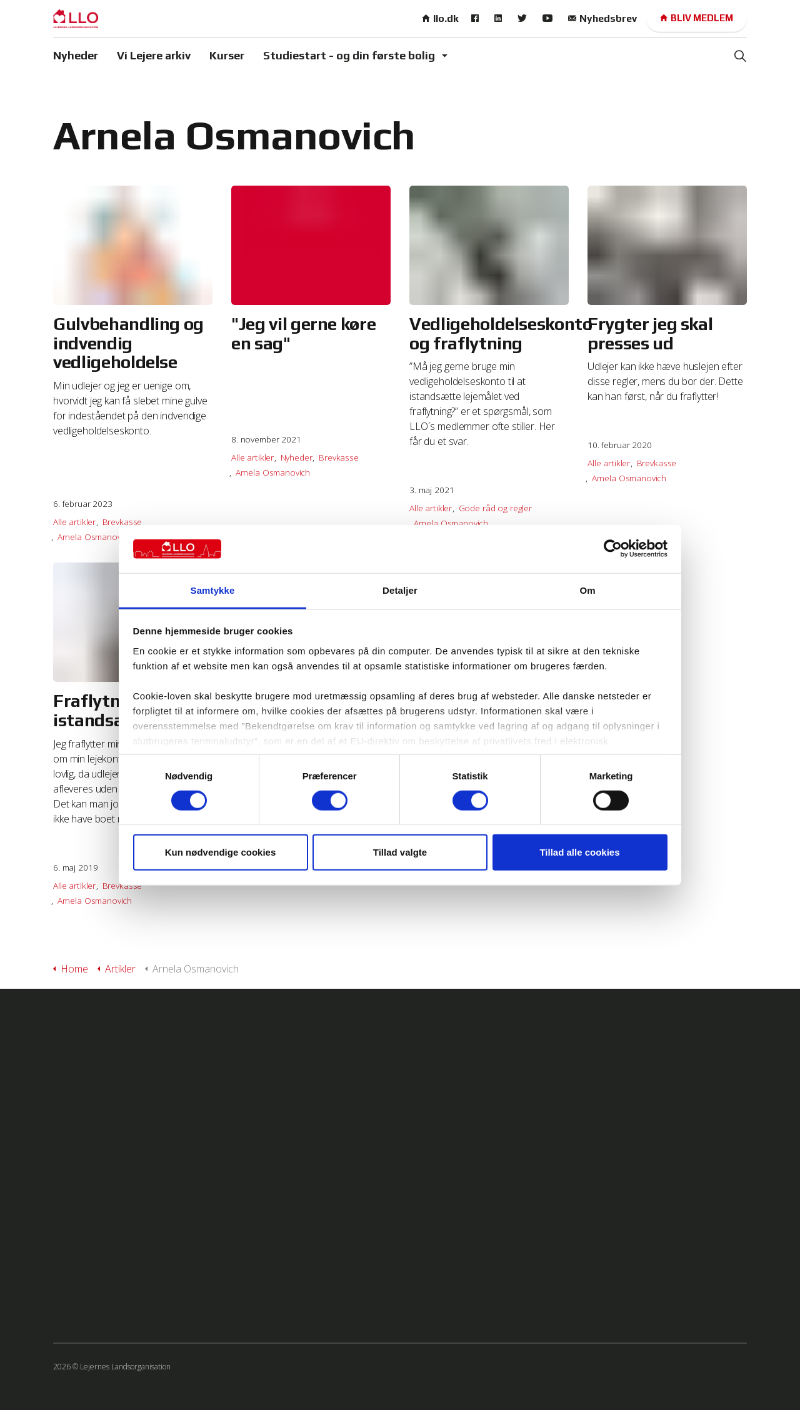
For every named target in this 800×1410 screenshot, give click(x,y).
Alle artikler (74, 522)
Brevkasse (122, 522)
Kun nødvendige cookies (220, 852)
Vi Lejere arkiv (154, 55)
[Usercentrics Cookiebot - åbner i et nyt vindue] (613, 548)
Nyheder (75, 55)
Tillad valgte (400, 852)
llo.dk (440, 18)
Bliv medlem (697, 18)
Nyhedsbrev (602, 18)
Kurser (226, 55)
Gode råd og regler (495, 508)
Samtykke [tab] (213, 590)
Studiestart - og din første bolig (349, 55)
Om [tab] (587, 590)
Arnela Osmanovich (95, 536)
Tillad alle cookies (579, 852)
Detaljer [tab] (400, 590)
